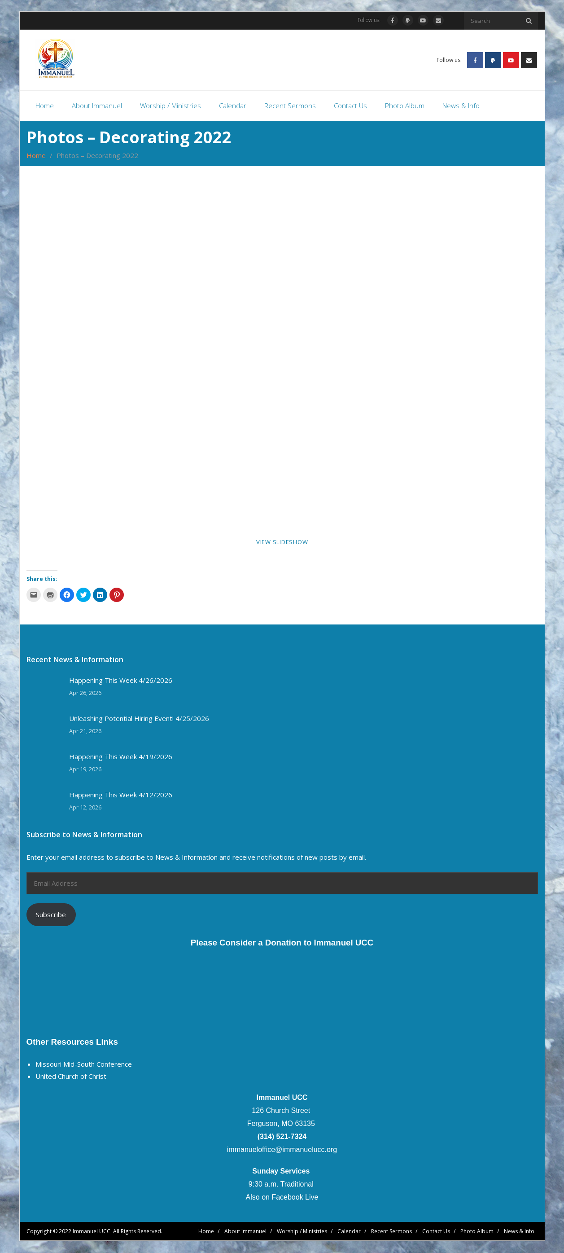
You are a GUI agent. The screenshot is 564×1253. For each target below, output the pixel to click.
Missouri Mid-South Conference (83, 1064)
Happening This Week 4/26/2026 (120, 681)
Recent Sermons (391, 1231)
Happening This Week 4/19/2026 (120, 757)
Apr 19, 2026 (85, 770)
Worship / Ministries (302, 1231)
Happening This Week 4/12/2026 (120, 795)
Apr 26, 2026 (85, 693)
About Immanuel (245, 1231)
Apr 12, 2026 (85, 808)
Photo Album (477, 1231)
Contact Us (436, 1231)
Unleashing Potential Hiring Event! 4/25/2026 (139, 719)
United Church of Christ (70, 1077)
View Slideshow (282, 543)
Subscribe (51, 914)
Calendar (349, 1231)
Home (36, 156)
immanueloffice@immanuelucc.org (282, 1150)
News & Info (519, 1231)
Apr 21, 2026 (85, 731)
